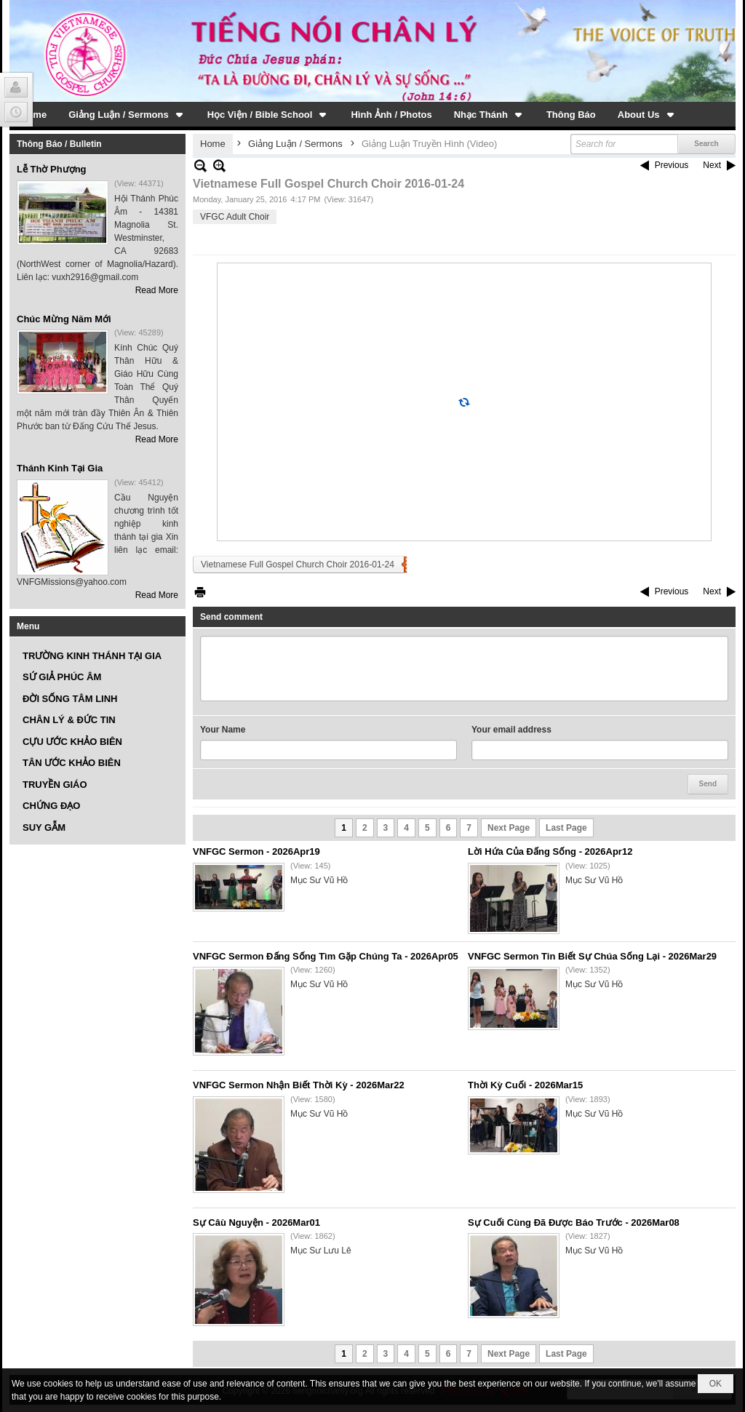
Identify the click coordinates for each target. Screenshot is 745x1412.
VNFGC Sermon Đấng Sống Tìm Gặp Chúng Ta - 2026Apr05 (325, 956)
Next (712, 165)
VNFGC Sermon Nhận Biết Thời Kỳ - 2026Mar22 (299, 1085)
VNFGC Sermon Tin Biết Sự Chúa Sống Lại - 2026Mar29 (592, 956)
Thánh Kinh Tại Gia (60, 468)
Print (200, 591)
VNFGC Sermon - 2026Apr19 (256, 851)
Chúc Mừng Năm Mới (64, 319)
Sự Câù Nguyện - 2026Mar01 (256, 1222)
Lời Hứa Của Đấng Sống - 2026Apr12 (550, 851)
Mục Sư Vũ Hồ (319, 880)
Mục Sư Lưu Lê (320, 1250)
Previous (672, 165)
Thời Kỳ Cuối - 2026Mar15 (525, 1085)
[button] (126, 114)
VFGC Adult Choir (234, 217)
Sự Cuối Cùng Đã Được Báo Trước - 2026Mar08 (574, 1222)
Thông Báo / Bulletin (59, 144)
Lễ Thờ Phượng (52, 169)
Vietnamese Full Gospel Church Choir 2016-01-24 (297, 564)
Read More (156, 290)
